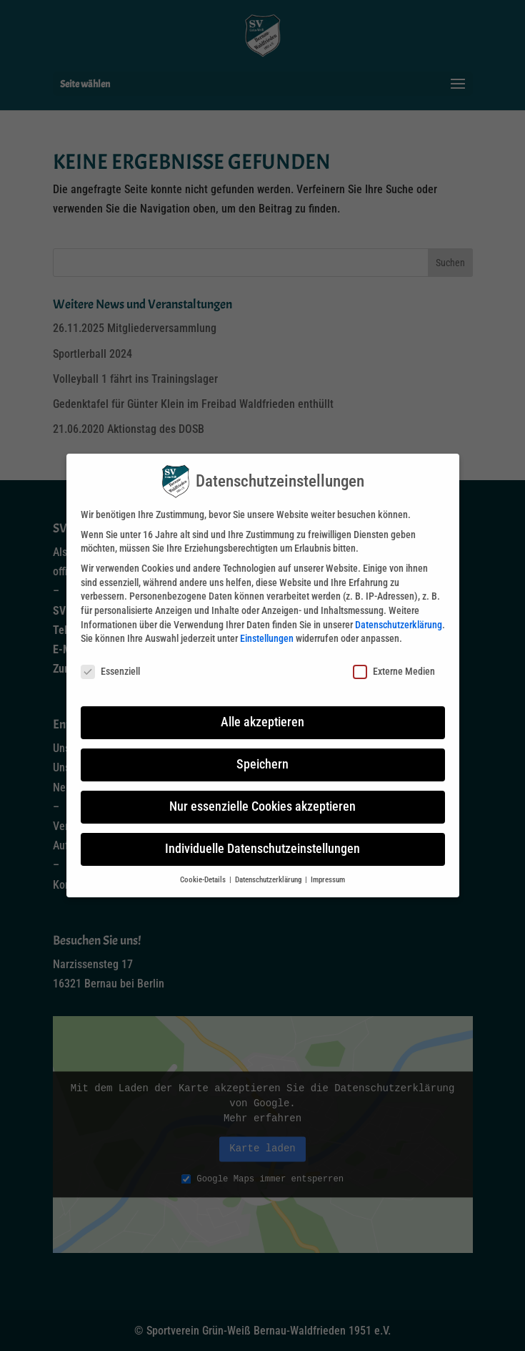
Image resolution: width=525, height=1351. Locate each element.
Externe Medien (394, 671)
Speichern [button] (262, 764)
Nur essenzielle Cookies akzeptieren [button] (262, 806)
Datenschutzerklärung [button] (269, 879)
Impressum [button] (328, 879)
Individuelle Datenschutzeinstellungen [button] (262, 849)
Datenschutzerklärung (398, 624)
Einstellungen (267, 638)
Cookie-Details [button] (204, 879)
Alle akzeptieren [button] (262, 722)
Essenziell (110, 671)
